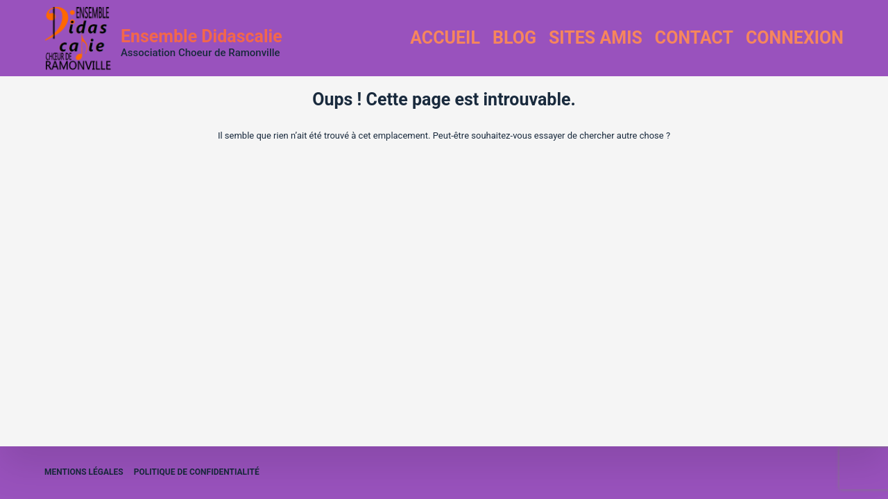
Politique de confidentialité (196, 472)
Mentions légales (83, 472)
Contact (694, 38)
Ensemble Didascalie (201, 36)
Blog (514, 38)
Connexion (795, 38)
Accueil (445, 38)
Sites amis (595, 38)
